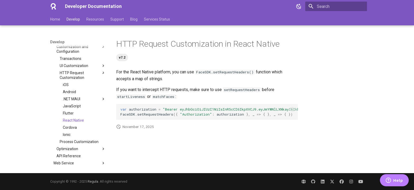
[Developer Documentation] (53, 6)
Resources (95, 19)
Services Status (157, 19)
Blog (134, 19)
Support (117, 19)
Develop (73, 19)
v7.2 (122, 57)
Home (55, 19)
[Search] (336, 6)
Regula (93, 181)
